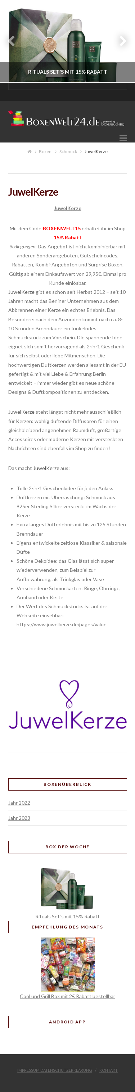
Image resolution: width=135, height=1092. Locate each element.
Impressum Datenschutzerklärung (54, 1070)
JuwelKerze (21, 292)
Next (119, 41)
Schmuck (68, 151)
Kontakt (108, 1070)
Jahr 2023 (19, 818)
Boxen (45, 151)
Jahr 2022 (19, 803)
